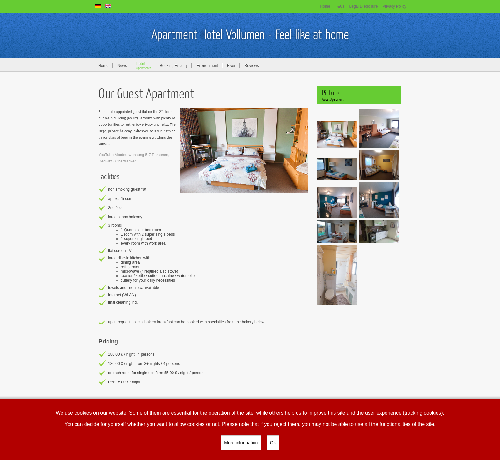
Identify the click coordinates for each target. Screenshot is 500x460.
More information (241, 442)
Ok (273, 442)
